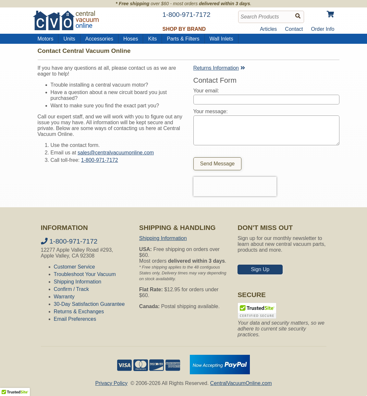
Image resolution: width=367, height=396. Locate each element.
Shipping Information (78, 281)
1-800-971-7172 (99, 160)
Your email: (206, 90)
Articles (268, 29)
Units (69, 39)
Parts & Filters (183, 39)
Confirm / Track (71, 289)
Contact (294, 29)
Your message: (210, 111)
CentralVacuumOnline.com (241, 383)
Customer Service (74, 267)
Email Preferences (75, 319)
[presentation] (234, 186)
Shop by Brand (184, 29)
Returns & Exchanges (79, 311)
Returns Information (220, 68)
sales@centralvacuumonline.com (116, 152)
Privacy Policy (111, 383)
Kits (152, 39)
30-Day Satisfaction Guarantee (89, 304)
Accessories (99, 39)
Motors (46, 39)
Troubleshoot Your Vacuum (85, 274)
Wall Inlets (221, 39)
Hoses (130, 39)
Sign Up (260, 269)
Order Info (322, 29)
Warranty (64, 296)
